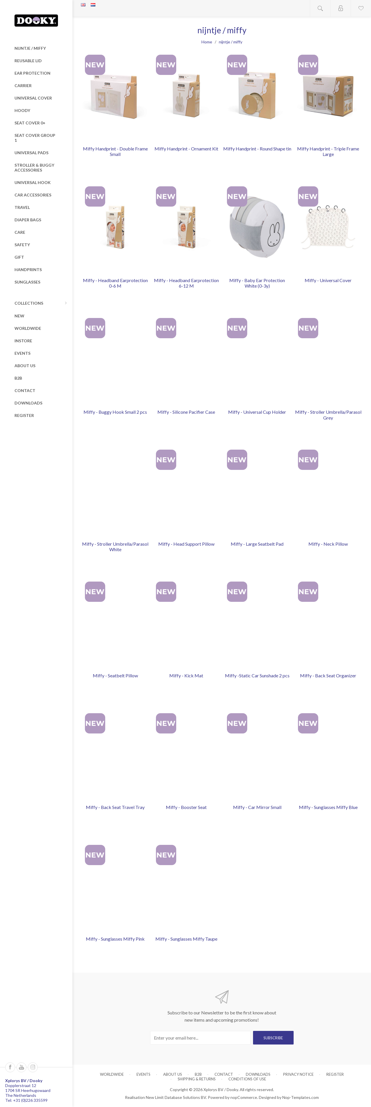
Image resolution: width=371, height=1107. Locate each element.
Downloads (28, 402)
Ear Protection (32, 73)
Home (206, 41)
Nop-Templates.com (300, 1097)
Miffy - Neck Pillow (328, 544)
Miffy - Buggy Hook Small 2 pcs (115, 412)
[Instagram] (33, 1067)
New (19, 315)
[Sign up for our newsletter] (200, 1038)
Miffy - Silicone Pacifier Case (186, 412)
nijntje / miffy (30, 48)
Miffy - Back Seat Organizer (328, 675)
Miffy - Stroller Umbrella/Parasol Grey (328, 414)
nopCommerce (243, 1097)
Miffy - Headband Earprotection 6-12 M (186, 282)
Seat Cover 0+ (30, 122)
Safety (22, 244)
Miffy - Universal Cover (328, 280)
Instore (23, 340)
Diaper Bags (27, 219)
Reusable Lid (28, 60)
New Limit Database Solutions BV (176, 1097)
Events (22, 353)
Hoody (22, 110)
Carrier (23, 85)
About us (24, 365)
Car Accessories (32, 194)
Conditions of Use (247, 1079)
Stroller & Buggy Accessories (34, 167)
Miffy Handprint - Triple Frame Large (328, 151)
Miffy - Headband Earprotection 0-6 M (115, 282)
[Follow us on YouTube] (21, 1067)
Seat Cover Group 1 (34, 138)
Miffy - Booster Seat (186, 807)
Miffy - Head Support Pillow (186, 544)
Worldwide (27, 328)
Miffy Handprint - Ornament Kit (186, 148)
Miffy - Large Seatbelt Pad (257, 544)
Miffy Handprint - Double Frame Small (115, 151)
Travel (22, 207)
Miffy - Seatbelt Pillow (115, 675)
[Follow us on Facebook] (10, 1067)
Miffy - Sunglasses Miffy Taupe (186, 938)
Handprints (28, 269)
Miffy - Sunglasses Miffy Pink (115, 938)
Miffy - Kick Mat (186, 675)
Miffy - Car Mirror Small (257, 807)
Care (19, 232)
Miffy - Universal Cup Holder (257, 412)
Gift (19, 257)
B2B (18, 378)
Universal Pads (31, 152)
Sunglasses (27, 281)
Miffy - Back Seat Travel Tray (115, 807)
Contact (24, 390)
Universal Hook (32, 182)
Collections (28, 303)
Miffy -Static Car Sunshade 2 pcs (257, 675)
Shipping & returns (197, 1079)
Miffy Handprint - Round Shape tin (257, 148)
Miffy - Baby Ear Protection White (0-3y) (257, 282)
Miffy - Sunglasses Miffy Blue (328, 807)
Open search (320, 8)
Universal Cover (33, 97)
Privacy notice (298, 1074)
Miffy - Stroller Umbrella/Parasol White (115, 546)
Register (24, 415)
